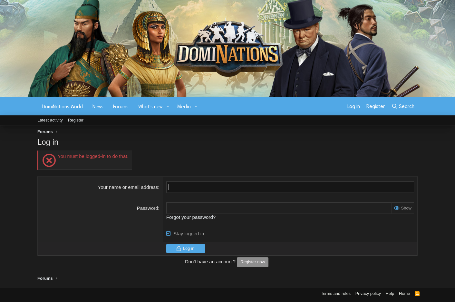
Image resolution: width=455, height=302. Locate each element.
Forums (121, 106)
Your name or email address (128, 187)
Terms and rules (336, 293)
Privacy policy (368, 293)
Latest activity (50, 120)
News (97, 106)
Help (390, 293)
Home (404, 293)
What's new (150, 106)
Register (75, 120)
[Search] (403, 106)
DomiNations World (62, 106)
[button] (167, 106)
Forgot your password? (191, 217)
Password (147, 208)
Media (184, 106)
